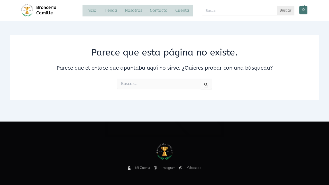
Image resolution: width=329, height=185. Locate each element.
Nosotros (133, 10)
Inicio (91, 10)
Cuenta (182, 10)
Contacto (159, 10)
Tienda (110, 10)
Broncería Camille (46, 10)
